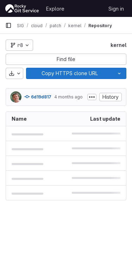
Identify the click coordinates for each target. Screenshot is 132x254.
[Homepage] (22, 8)
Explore (55, 9)
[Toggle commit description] (91, 97)
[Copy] (69, 73)
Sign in (116, 9)
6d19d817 (37, 96)
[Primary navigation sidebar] (8, 25)
